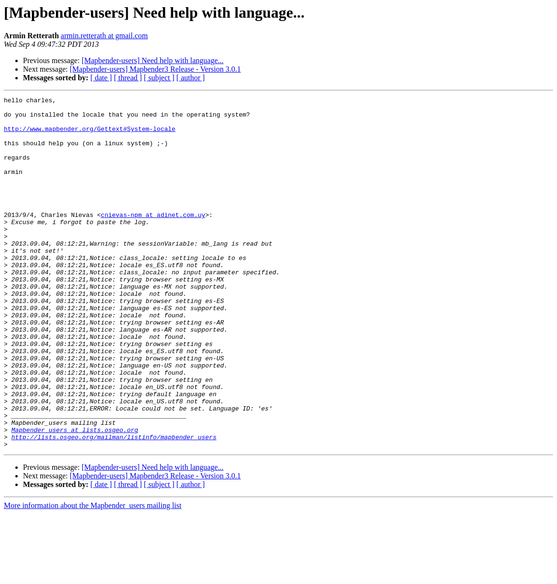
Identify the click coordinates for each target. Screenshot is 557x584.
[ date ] (101, 78)
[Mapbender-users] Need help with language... (153, 60)
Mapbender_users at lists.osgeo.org (74, 497)
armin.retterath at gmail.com (104, 36)
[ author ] (190, 78)
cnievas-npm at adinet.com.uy (153, 239)
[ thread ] (128, 78)
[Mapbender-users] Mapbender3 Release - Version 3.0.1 (155, 69)
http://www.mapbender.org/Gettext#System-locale (89, 135)
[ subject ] (159, 78)
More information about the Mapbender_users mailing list (92, 576)
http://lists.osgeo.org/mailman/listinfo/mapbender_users (114, 505)
